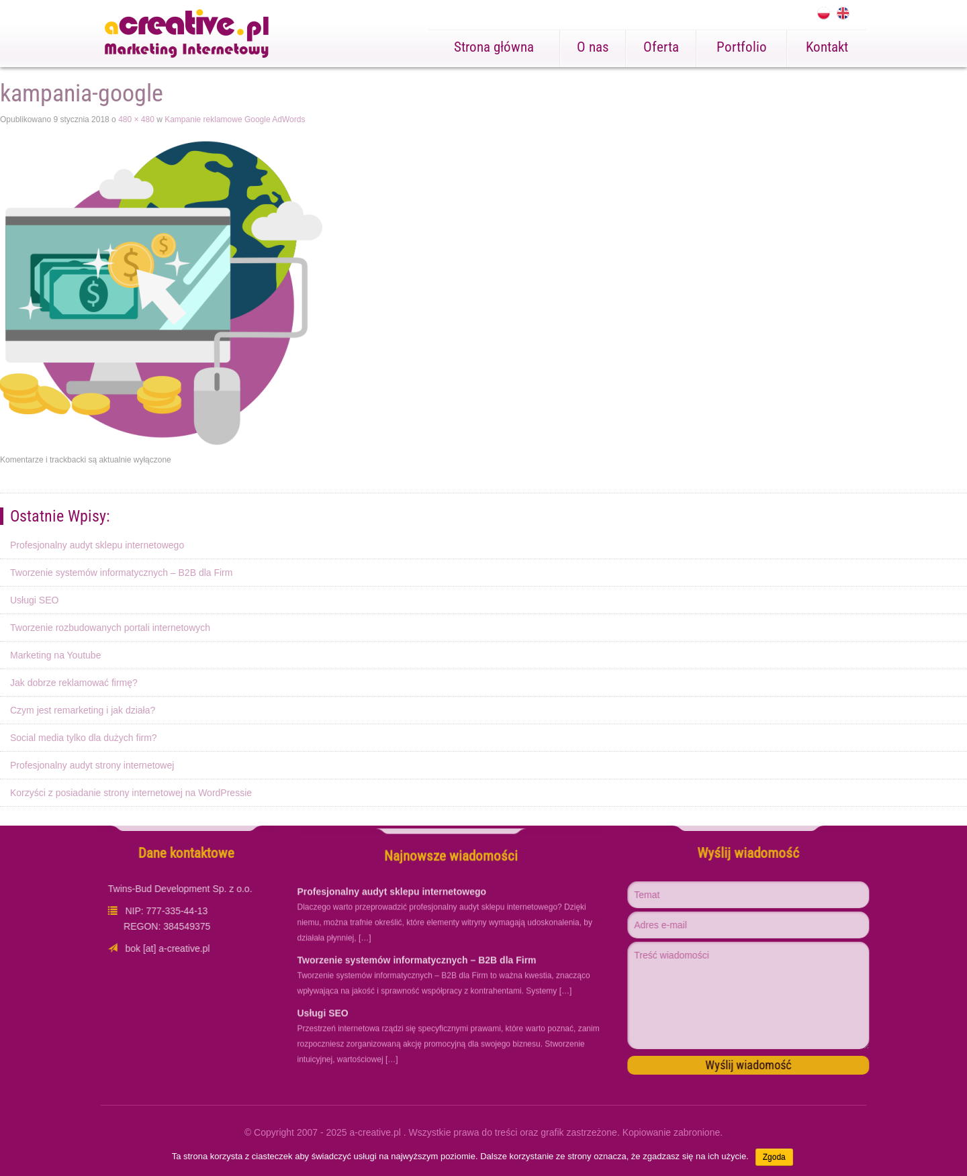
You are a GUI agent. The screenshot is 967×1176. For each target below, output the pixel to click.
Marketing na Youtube (55, 655)
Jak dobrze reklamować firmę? (74, 682)
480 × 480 (136, 119)
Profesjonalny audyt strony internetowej (92, 765)
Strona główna (494, 47)
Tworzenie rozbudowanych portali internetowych (110, 627)
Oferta (661, 47)
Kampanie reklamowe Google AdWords (235, 119)
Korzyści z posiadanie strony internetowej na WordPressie (131, 792)
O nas (593, 47)
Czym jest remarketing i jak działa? (82, 710)
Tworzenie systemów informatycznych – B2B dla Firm (121, 572)
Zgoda (774, 1157)
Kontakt (827, 47)
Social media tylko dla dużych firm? (83, 737)
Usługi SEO (34, 600)
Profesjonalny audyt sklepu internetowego (97, 545)
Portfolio (742, 47)
